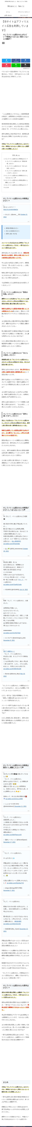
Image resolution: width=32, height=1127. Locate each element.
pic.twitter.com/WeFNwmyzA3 (12, 834)
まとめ (7, 187)
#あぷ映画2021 (16, 541)
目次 (13, 155)
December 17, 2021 (9, 842)
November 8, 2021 (9, 640)
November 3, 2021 (9, 890)
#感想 (19, 921)
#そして (20, 579)
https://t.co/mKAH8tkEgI (10, 209)
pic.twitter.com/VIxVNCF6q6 (11, 633)
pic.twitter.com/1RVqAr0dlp (11, 544)
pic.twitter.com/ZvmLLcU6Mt (14, 799)
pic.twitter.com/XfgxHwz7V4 (15, 883)
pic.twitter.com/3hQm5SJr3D (12, 924)
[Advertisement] (16, 96)
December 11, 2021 (20, 806)
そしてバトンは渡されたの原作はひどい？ (16, 185)
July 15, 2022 (24, 589)
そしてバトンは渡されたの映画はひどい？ (16, 158)
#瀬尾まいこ (11, 651)
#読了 (5, 651)
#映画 (16, 921)
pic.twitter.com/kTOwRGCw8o (12, 584)
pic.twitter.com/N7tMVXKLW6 (12, 669)
